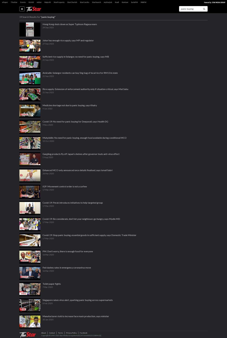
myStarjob (108, 2)
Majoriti (47, 2)
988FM (143, 2)
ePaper (5, 2)
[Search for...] (190, 9)
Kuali (117, 2)
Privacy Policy (71, 333)
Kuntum (125, 2)
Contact (52, 333)
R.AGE (31, 2)
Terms (60, 333)
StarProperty (59, 2)
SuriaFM (134, 2)
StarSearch (96, 2)
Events (23, 2)
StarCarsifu (84, 2)
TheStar (14, 2)
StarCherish (72, 2)
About (43, 333)
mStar (39, 2)
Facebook (83, 333)
